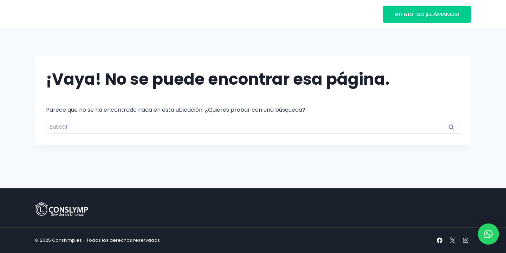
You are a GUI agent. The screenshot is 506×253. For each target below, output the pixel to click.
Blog (269, 14)
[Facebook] (439, 240)
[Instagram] (465, 240)
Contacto (351, 14)
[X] (452, 240)
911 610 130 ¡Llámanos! (427, 14)
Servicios (236, 14)
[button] (488, 234)
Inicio (133, 14)
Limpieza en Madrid (181, 14)
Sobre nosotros (306, 14)
